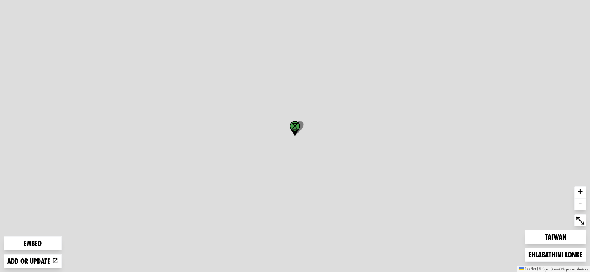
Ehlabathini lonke (555, 254)
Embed (33, 243)
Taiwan (557, 236)
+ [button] (580, 192)
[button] (294, 128)
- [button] (580, 204)
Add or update (32, 261)
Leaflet (527, 268)
